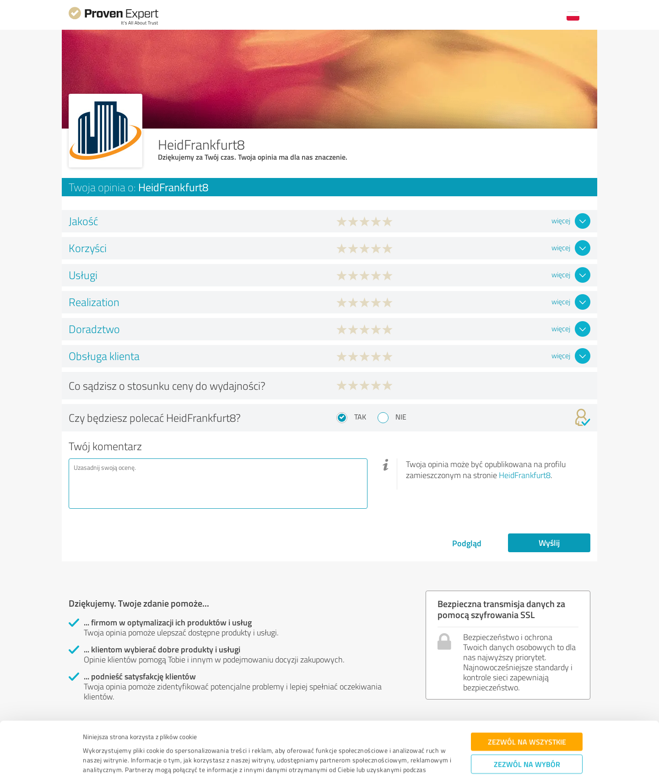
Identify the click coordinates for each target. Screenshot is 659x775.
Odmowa (527, 745)
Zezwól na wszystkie (527, 694)
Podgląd (466, 543)
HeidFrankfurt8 (525, 474)
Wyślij (549, 543)
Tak (360, 417)
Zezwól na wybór (527, 717)
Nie (400, 417)
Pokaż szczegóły (393, 757)
